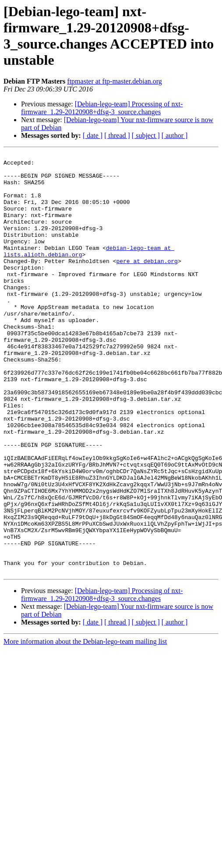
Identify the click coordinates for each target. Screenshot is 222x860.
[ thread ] (117, 135)
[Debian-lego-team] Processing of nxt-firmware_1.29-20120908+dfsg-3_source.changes (102, 108)
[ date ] (92, 135)
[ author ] (175, 135)
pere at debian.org (146, 283)
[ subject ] (146, 135)
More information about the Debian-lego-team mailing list (85, 725)
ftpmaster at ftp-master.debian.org (114, 81)
